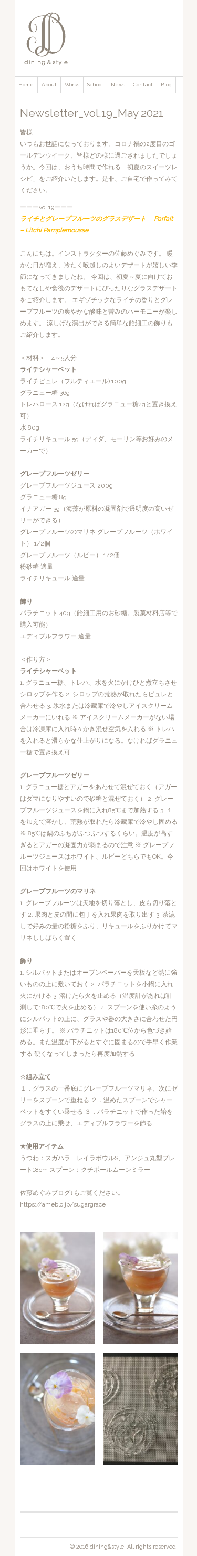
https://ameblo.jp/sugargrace (63, 1204)
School (95, 84)
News (118, 84)
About (49, 84)
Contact (143, 84)
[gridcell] (58, 1225)
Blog (166, 84)
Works (72, 84)
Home (26, 84)
